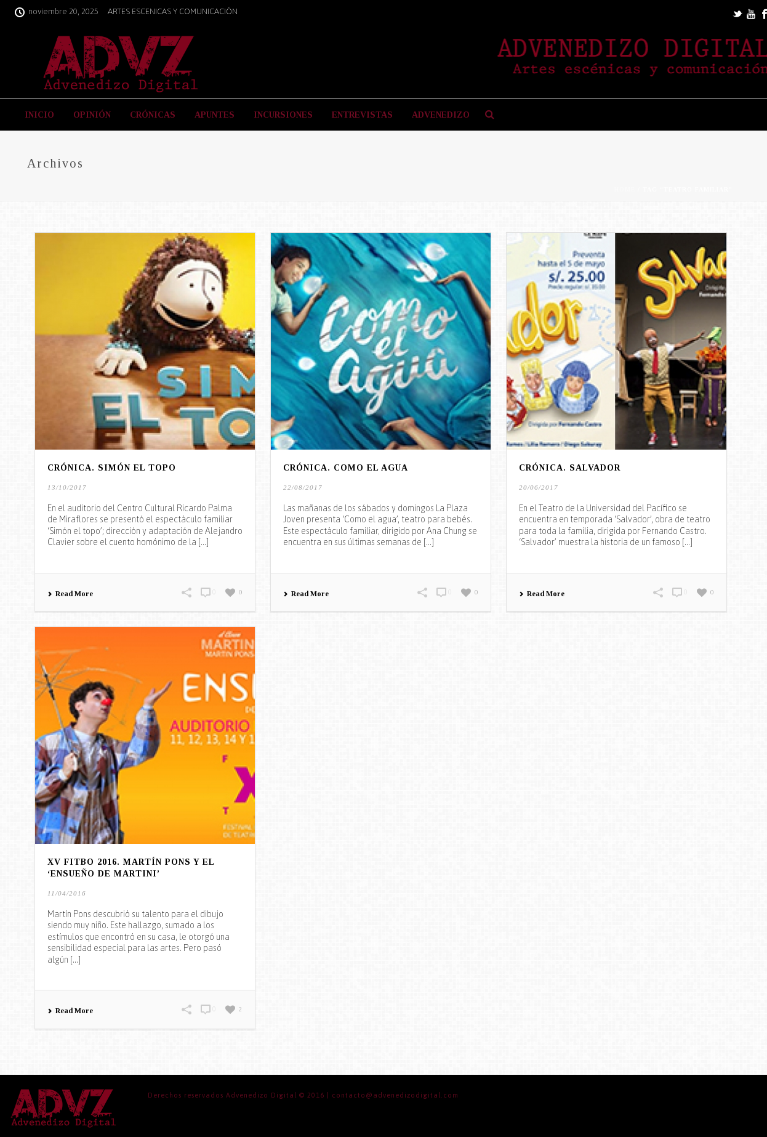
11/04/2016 (66, 893)
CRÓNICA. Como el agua (345, 467)
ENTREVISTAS (362, 114)
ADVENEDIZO (441, 114)
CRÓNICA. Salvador (569, 467)
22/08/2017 (303, 487)
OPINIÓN (92, 114)
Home (624, 189)
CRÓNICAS (152, 114)
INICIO (39, 114)
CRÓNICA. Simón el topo (111, 467)
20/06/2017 (538, 487)
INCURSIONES (283, 114)
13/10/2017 (67, 487)
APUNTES (215, 114)
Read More (70, 593)
